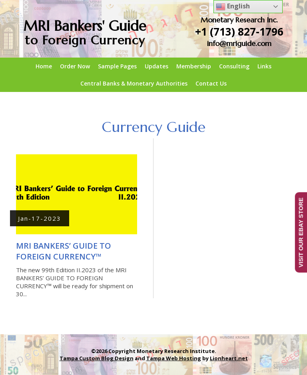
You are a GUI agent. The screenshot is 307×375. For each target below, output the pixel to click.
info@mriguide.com (239, 43)
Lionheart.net (229, 358)
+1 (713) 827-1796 (239, 31)
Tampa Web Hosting (173, 358)
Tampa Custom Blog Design (97, 358)
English (233, 7)
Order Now (75, 66)
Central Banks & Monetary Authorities (133, 83)
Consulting (234, 66)
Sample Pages (117, 66)
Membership (193, 66)
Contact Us (211, 83)
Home (44, 66)
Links (264, 66)
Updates (156, 66)
